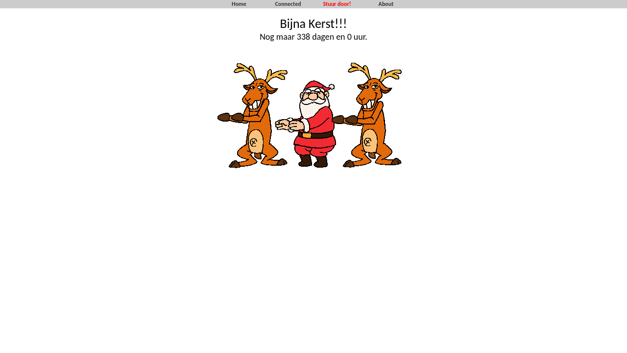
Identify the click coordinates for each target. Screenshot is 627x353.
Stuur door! (337, 3)
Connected (288, 3)
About (386, 3)
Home (239, 3)
